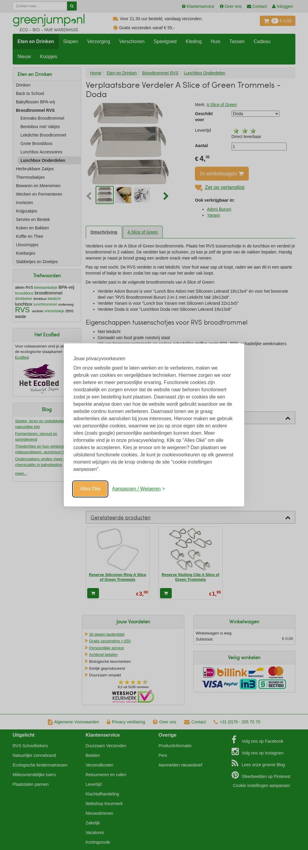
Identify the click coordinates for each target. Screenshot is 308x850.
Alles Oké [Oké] (90, 488)
